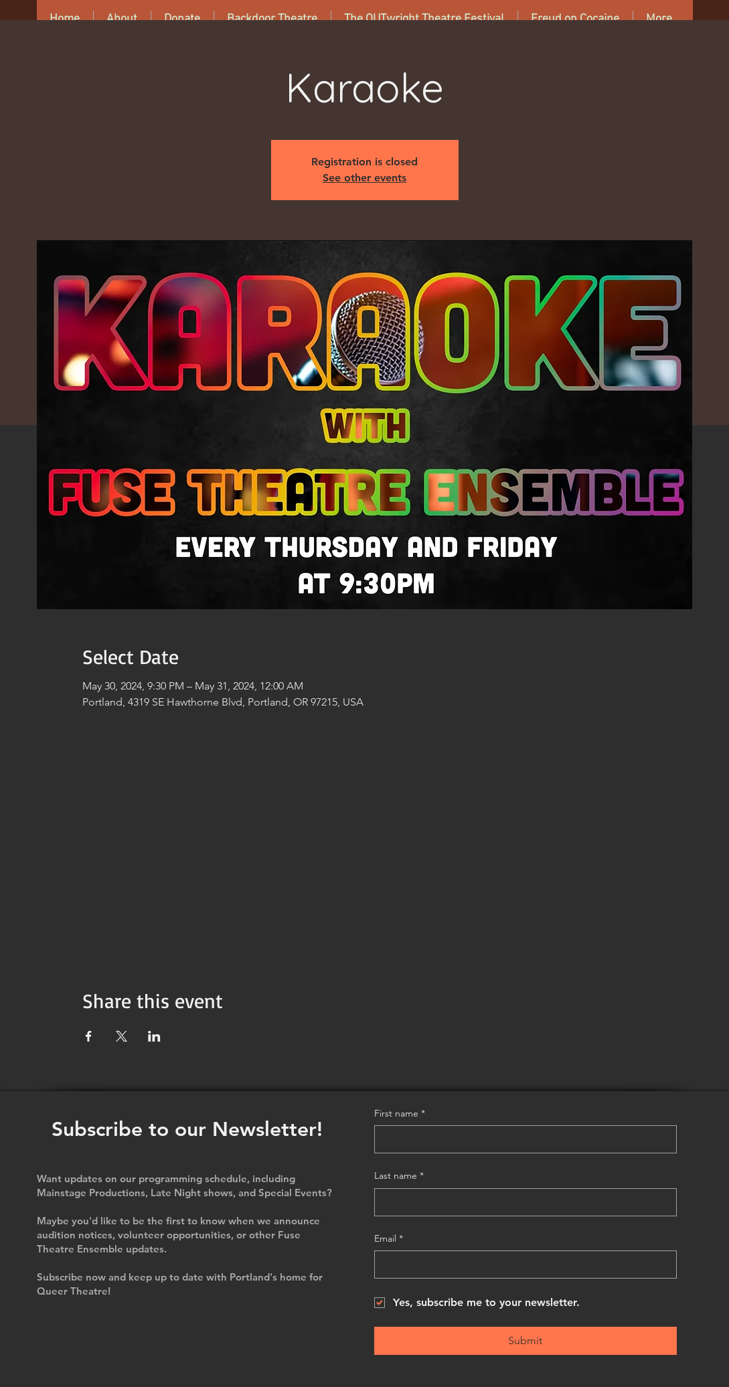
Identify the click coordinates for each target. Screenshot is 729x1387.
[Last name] (521, 1202)
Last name (399, 1176)
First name (399, 1114)
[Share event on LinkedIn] (154, 1036)
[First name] (521, 1139)
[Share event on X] (121, 1036)
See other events (364, 177)
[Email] (521, 1264)
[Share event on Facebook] (88, 1036)
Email (388, 1239)
